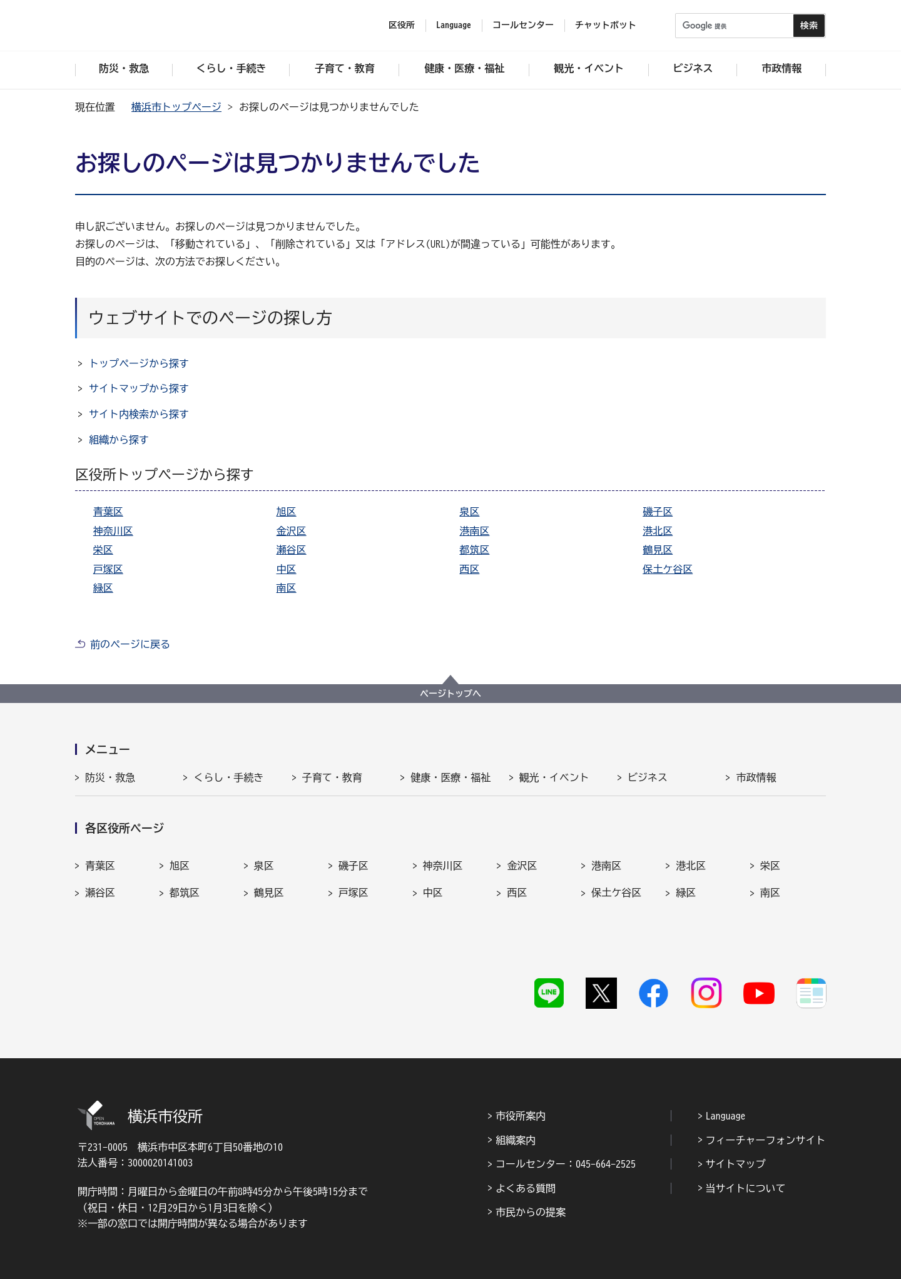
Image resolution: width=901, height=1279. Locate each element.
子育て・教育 (332, 777)
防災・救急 (110, 777)
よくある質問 (526, 1151)
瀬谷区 (292, 550)
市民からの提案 (531, 1175)
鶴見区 (658, 550)
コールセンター (523, 25)
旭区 (287, 512)
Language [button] (453, 25)
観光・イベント (554, 777)
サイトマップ (736, 1127)
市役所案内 (521, 1079)
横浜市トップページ (176, 107)
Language (726, 1079)
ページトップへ (450, 693)
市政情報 (756, 777)
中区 (287, 569)
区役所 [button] (402, 25)
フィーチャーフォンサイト (766, 1103)
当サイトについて (746, 1151)
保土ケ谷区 (668, 569)
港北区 (658, 531)
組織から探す (119, 440)
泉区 (469, 512)
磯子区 (658, 512)
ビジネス (648, 777)
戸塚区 (108, 569)
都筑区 (474, 550)
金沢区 (292, 531)
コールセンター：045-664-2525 (566, 1127)
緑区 (103, 588)
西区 (469, 569)
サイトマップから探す (139, 388)
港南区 (474, 531)
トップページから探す (139, 363)
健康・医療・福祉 (450, 777)
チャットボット (605, 25)
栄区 (103, 550)
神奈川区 (113, 531)
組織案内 (516, 1103)
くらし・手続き (228, 777)
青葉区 (108, 512)
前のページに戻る (130, 644)
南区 (287, 588)
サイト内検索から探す (139, 414)
